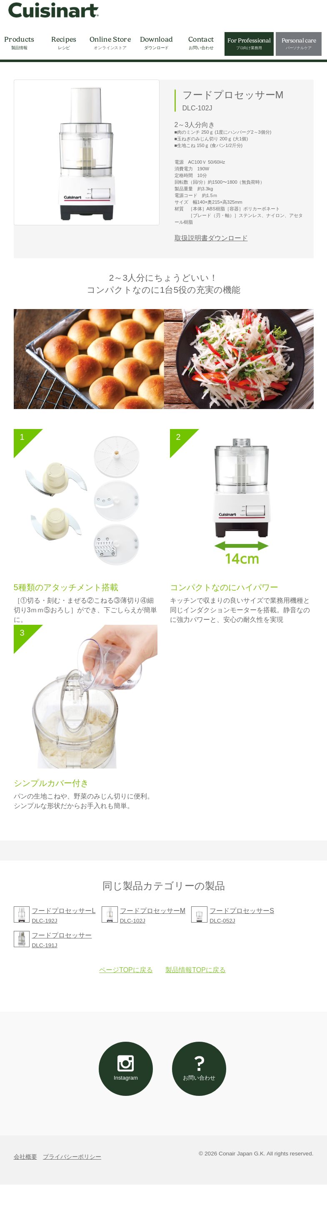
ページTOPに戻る (126, 977)
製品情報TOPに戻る (195, 977)
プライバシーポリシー (72, 1177)
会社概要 (25, 1177)
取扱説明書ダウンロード (211, 238)
